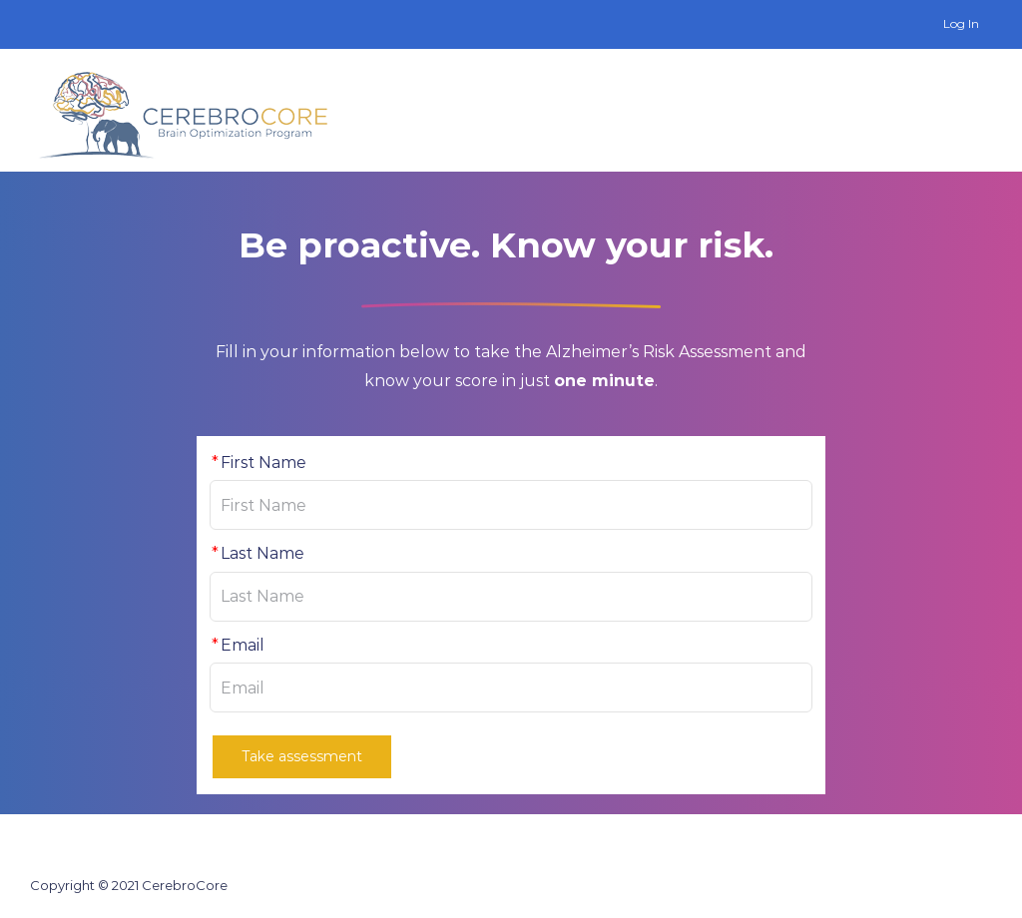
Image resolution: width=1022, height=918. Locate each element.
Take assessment (302, 756)
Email (237, 645)
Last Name (257, 553)
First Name (258, 462)
